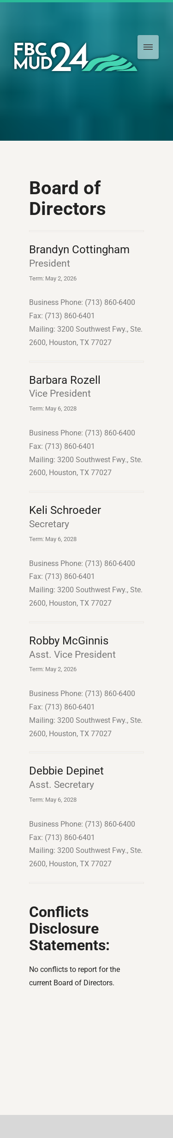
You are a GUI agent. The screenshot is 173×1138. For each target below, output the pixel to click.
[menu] (148, 47)
